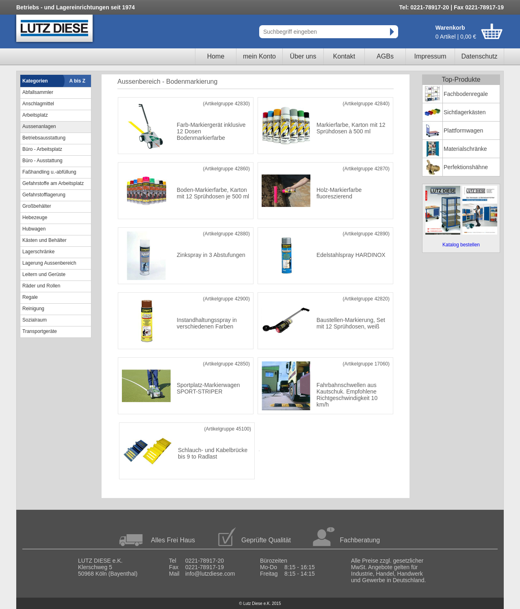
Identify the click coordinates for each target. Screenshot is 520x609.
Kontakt (344, 56)
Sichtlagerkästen (465, 112)
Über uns (303, 56)
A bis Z (77, 81)
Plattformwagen (463, 130)
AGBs (385, 56)
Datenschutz (480, 56)
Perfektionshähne (466, 167)
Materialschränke (465, 149)
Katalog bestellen (461, 245)
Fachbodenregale (466, 94)
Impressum (430, 56)
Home (216, 56)
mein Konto (259, 56)
